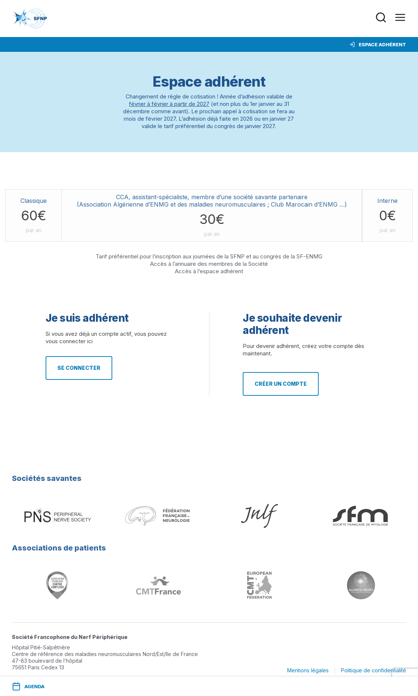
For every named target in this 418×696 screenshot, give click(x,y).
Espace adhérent (377, 44)
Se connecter (78, 368)
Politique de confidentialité (373, 670)
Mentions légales (308, 670)
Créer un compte (281, 384)
